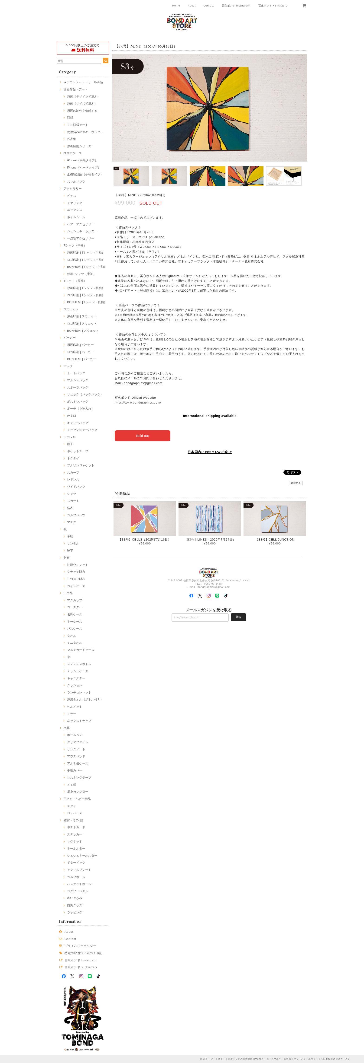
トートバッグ (76, 373)
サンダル (73, 543)
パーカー (70, 337)
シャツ (71, 494)
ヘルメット (74, 706)
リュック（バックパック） (85, 394)
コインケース (76, 586)
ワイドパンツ (76, 486)
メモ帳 (71, 784)
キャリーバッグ (77, 423)
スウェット (71, 309)
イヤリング (74, 203)
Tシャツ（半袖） (75, 245)
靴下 (70, 550)
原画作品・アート (76, 89)
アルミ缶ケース (77, 763)
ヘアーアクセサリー (80, 224)
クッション (74, 685)
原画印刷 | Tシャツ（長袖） (86, 288)
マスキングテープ (79, 777)
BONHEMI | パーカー (81, 359)
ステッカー (74, 834)
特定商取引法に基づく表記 (84, 953)
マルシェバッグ (77, 380)
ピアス (71, 195)
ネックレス (74, 210)
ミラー (71, 714)
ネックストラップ (79, 720)
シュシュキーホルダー (82, 231)
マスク (71, 522)
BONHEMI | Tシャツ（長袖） (87, 302)
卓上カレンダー (77, 791)
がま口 (71, 415)
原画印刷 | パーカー (80, 345)
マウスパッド (76, 756)
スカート (73, 501)
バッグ (68, 366)
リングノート (76, 749)
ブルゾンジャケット (80, 465)
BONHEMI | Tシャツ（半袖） (87, 266)
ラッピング (74, 912)
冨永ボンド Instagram (236, 5)
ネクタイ (73, 458)
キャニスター (76, 678)
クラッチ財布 (76, 571)
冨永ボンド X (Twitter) (272, 5)
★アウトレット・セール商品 (83, 82)
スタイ (71, 806)
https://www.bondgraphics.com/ (138, 402)
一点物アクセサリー (80, 238)
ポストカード (76, 827)
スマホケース (73, 153)
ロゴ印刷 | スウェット (82, 323)
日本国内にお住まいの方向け (210, 452)
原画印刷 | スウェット (82, 316)
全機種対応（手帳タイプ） (85, 174)
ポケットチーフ (77, 451)
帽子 (70, 444)
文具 (67, 728)
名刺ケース (74, 614)
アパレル (70, 437)
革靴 (70, 536)
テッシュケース (77, 671)
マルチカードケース (80, 650)
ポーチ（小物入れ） (80, 408)
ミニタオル (74, 642)
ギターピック (76, 862)
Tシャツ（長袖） (75, 281)
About (192, 5)
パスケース (74, 628)
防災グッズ (74, 905)
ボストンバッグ (77, 401)
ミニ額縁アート (77, 125)
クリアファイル (77, 742)
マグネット (74, 841)
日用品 (68, 593)
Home (176, 5)
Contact (209, 5)
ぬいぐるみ (74, 898)
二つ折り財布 (76, 579)
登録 (238, 617)
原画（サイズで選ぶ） (82, 103)
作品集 (71, 139)
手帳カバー (74, 770)
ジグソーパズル (77, 891)
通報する (296, 483)
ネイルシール (76, 217)
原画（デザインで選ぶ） (83, 96)
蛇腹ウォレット (77, 565)
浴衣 (70, 508)
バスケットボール (79, 884)
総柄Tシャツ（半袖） (81, 274)
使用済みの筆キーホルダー (85, 132)
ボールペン (74, 735)
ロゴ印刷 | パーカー (80, 352)
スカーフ (73, 472)
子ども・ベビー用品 (77, 799)
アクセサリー (73, 188)
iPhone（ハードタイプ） (84, 167)
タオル (71, 635)
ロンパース (74, 813)
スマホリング (76, 181)
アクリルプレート (79, 870)
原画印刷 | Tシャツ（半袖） (86, 252)
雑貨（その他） (74, 820)
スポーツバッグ (77, 387)
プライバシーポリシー (80, 946)
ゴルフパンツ (76, 515)
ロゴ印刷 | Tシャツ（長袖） (86, 295)
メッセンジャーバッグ (82, 430)
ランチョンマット (79, 692)
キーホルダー (76, 848)
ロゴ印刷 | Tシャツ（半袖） (86, 259)
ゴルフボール (76, 877)
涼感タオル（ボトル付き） (85, 699)
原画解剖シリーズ (79, 146)
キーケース (74, 621)
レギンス (73, 479)
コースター (74, 607)
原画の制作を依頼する (82, 110)
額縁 (70, 117)
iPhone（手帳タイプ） (82, 160)
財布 (67, 557)
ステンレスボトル (79, 664)
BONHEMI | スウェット (83, 330)
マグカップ (74, 600)
